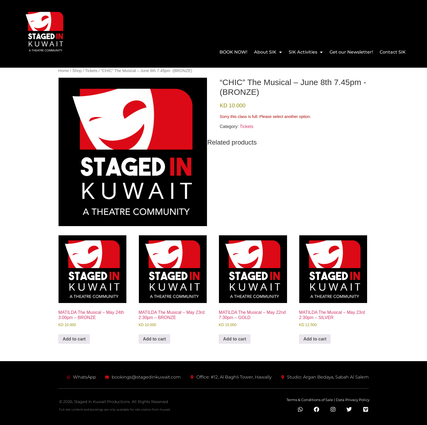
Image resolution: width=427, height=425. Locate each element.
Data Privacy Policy (353, 400)
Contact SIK (393, 52)
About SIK (268, 52)
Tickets (91, 70)
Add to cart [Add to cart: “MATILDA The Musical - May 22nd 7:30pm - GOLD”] (234, 339)
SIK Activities (306, 52)
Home (63, 70)
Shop (77, 70)
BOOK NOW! (233, 52)
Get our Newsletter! (351, 52)
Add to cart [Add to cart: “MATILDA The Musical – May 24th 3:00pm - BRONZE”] (74, 339)
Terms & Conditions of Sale (309, 400)
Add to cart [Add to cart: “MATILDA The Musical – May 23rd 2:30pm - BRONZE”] (154, 339)
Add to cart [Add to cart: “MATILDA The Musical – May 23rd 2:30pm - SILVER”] (314, 339)
